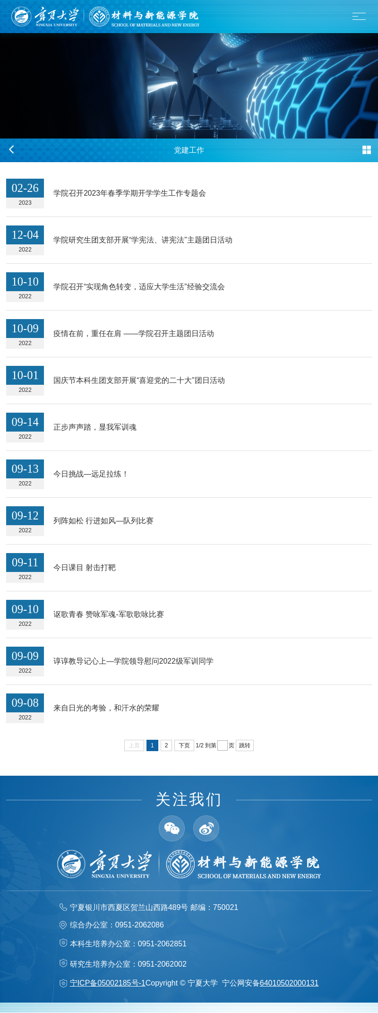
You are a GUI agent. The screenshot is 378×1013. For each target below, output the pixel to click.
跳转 (244, 745)
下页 (184, 745)
